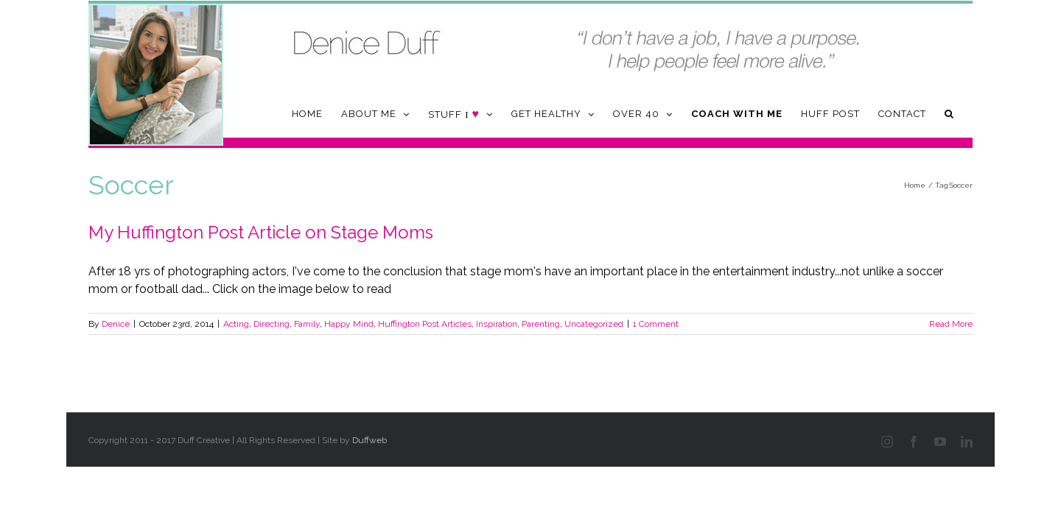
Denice (116, 324)
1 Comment (656, 324)
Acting (236, 324)
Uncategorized (593, 324)
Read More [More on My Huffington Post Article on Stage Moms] (951, 324)
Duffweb (369, 440)
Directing (271, 324)
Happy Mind (349, 324)
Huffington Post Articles (425, 324)
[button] (968, 114)
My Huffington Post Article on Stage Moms (260, 232)
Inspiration (496, 324)
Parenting (541, 324)
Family (307, 324)
